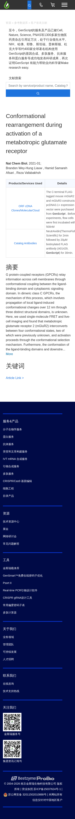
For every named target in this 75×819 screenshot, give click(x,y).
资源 (8, 22)
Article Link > (15, 378)
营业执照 (27, 789)
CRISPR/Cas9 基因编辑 (17, 481)
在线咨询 (8, 683)
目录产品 (8, 495)
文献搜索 (15, 78)
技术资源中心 (11, 521)
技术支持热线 (11, 691)
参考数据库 (21, 22)
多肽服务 (8, 473)
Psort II (7, 582)
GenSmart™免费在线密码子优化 (23, 575)
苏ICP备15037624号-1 (47, 789)
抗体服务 (8, 444)
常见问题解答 (11, 543)
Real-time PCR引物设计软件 (20, 590)
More (9, 354)
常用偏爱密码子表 (14, 605)
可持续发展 (10, 651)
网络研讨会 (10, 536)
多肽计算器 (10, 612)
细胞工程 (8, 488)
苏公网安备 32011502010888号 (25, 794)
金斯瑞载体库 (11, 568)
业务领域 (8, 637)
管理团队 (8, 644)
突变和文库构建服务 (15, 451)
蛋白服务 (8, 436)
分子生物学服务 (12, 429)
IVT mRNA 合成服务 (15, 458)
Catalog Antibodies (25, 243)
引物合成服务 (11, 466)
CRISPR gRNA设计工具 (17, 597)
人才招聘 (8, 659)
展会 (5, 528)
